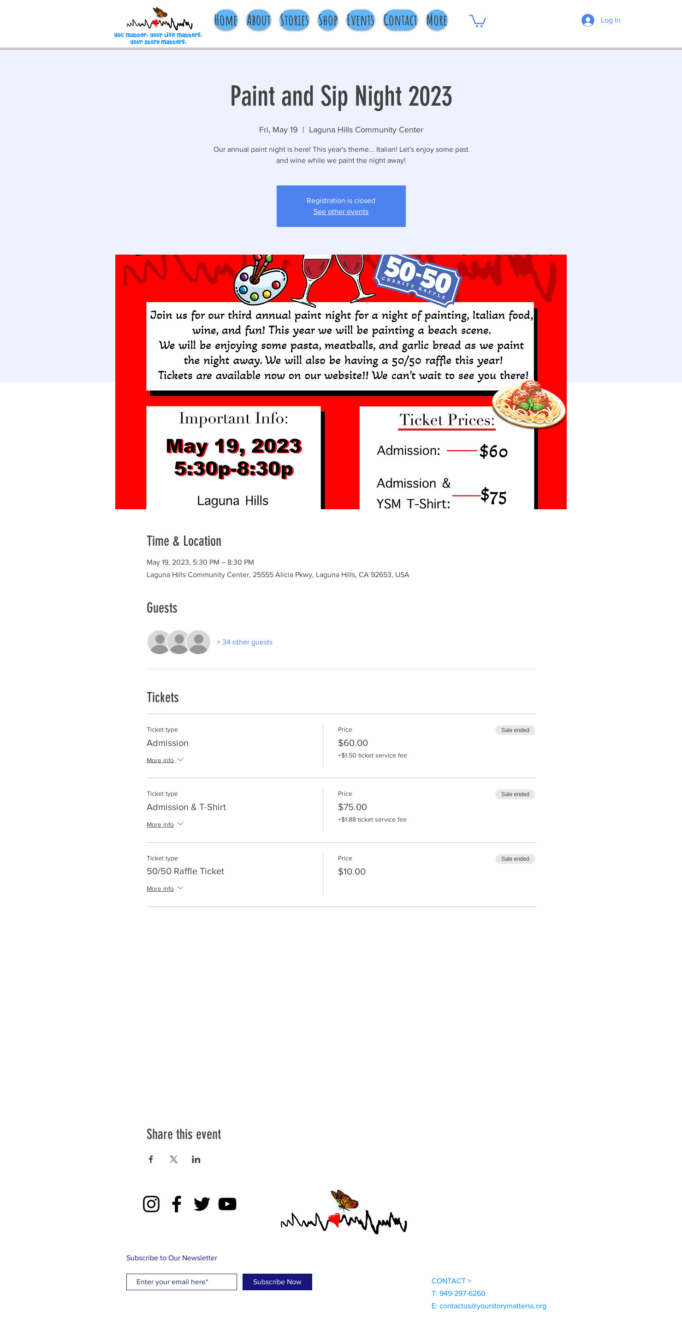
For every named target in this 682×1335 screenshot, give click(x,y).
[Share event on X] (173, 1159)
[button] (477, 20)
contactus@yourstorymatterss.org (492, 1306)
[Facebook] (177, 1204)
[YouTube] (227, 1204)
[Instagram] (151, 1204)
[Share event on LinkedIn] (196, 1159)
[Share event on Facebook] (151, 1159)
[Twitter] (202, 1204)
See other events (341, 211)
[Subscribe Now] (277, 1282)
